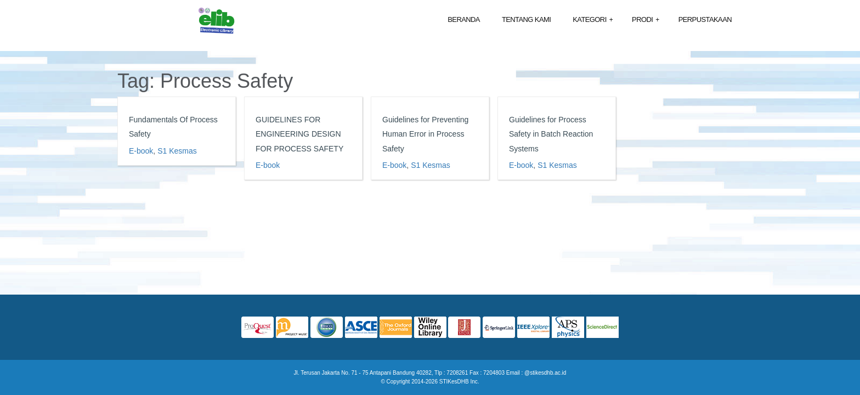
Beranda (464, 19)
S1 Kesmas (177, 150)
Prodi (645, 20)
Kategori (593, 20)
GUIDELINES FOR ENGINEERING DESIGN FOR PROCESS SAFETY (299, 134)
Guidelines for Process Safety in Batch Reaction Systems (551, 134)
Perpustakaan (705, 19)
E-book (141, 150)
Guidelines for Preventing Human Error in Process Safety (425, 134)
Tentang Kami (526, 19)
